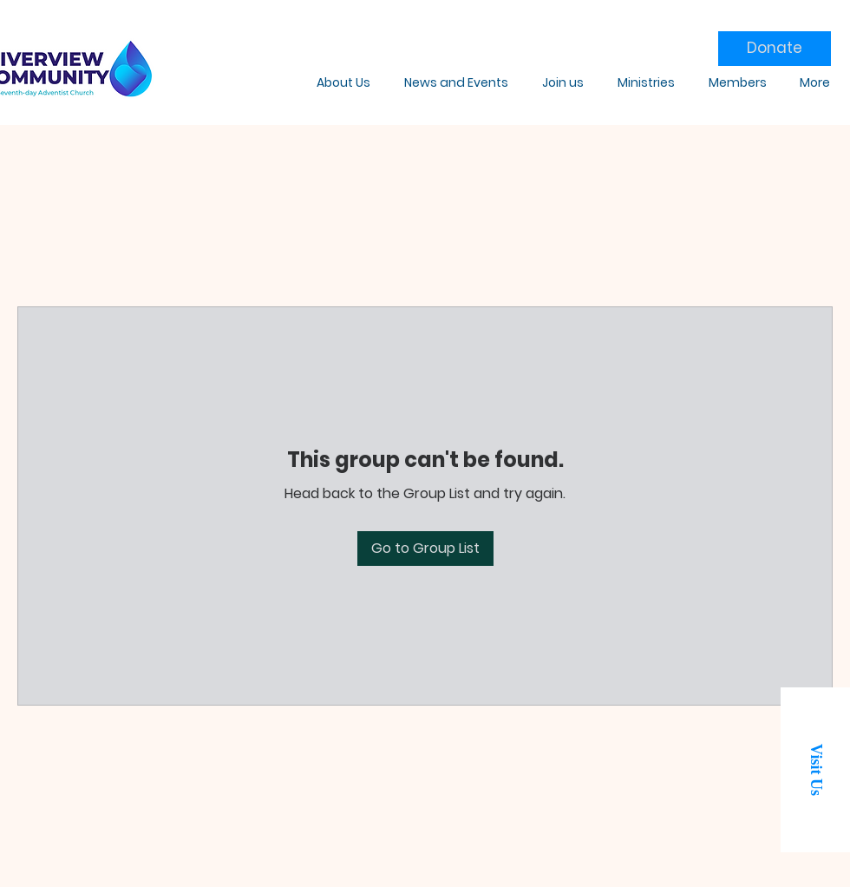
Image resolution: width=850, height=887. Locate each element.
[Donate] (774, 48)
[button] (815, 769)
